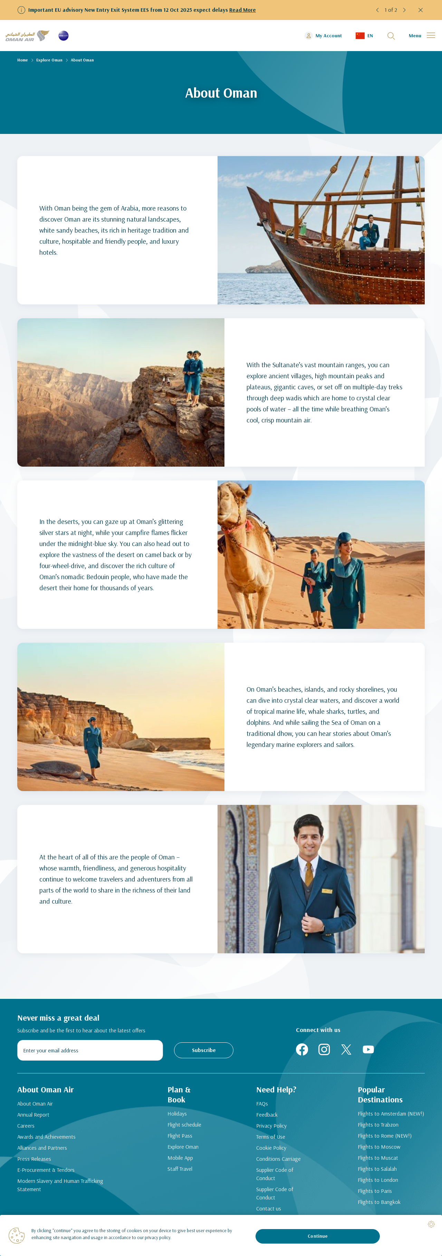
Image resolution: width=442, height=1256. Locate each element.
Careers (26, 1125)
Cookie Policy (271, 1147)
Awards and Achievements (46, 1136)
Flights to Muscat (378, 1157)
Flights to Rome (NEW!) (385, 1135)
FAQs (262, 1103)
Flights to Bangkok (379, 1201)
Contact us (268, 1208)
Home (22, 59)
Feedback (267, 1114)
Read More (242, 9)
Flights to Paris (375, 1190)
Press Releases (34, 1158)
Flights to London (378, 1179)
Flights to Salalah (377, 1168)
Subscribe (204, 1049)
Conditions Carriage (278, 1158)
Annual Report (33, 1114)
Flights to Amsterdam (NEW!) (391, 1113)
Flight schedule (184, 1124)
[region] (221, 1235)
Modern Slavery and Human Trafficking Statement (60, 1184)
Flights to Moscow (379, 1146)
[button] (378, 10)
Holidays (177, 1113)
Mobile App (180, 1157)
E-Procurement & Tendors (46, 1169)
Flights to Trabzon (378, 1124)
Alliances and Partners (42, 1147)
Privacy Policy (271, 1125)
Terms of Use (270, 1136)
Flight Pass (179, 1135)
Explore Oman (49, 59)
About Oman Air (35, 1103)
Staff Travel (179, 1168)
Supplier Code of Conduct (274, 1173)
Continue (317, 1236)
